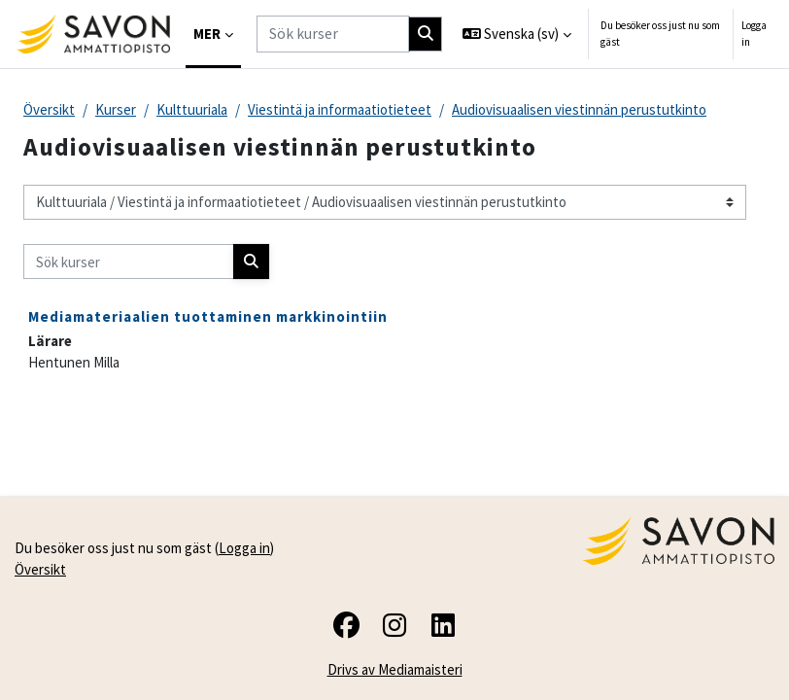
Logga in (754, 33)
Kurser (115, 109)
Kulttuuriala (191, 109)
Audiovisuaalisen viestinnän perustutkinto (579, 109)
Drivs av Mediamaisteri (395, 669)
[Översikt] (93, 34)
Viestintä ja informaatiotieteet (339, 109)
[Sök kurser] (333, 34)
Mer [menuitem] (207, 33)
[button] (517, 34)
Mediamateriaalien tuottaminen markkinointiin (208, 316)
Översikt (49, 109)
